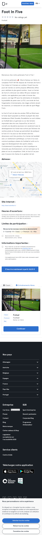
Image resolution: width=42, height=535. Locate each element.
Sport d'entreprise (29, 410)
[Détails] (21, 300)
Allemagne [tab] (20, 362)
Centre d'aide (7, 455)
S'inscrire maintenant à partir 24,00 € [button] (20, 269)
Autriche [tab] (20, 367)
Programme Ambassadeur (27, 424)
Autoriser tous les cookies (21, 520)
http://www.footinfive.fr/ (9, 205)
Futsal (16, 315)
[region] (21, 516)
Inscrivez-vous (27, 3)
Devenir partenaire (29, 414)
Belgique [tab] (20, 373)
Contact (5, 418)
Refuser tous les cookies (21, 526)
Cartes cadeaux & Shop (11, 430)
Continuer (21, 329)
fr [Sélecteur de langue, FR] (38, 3)
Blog (4, 422)
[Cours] (7, 285)
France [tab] (20, 384)
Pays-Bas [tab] (20, 389)
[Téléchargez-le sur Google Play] (26, 471)
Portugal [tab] (20, 394)
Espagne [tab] (20, 378)
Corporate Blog (28, 418)
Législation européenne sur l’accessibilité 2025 (9, 437)
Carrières (6, 410)
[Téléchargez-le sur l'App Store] (10, 471)
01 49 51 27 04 (26, 248)
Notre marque (8, 426)
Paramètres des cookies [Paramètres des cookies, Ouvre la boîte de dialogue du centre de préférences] (21, 531)
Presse (5, 414)
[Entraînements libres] (25, 285)
